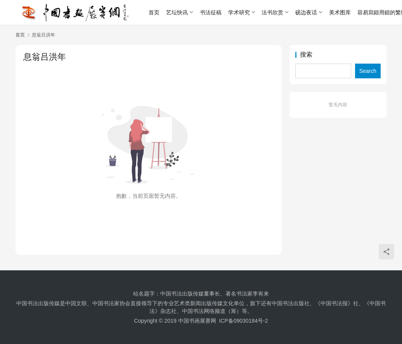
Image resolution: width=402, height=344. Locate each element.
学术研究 (239, 12)
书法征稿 (211, 12)
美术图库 (340, 12)
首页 (154, 12)
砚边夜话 (306, 12)
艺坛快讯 (177, 12)
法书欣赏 (272, 12)
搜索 (306, 55)
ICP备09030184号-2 (243, 321)
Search (367, 71)
